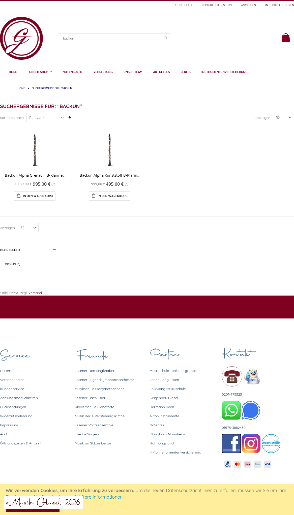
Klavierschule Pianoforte (94, 407)
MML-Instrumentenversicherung (175, 452)
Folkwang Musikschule (168, 389)
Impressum (9, 425)
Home (21, 88)
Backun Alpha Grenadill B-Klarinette (36, 175)
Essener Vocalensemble (94, 425)
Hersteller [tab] (10, 250)
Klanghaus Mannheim (167, 434)
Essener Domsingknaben (95, 370)
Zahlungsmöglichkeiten (19, 398)
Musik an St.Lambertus (93, 443)
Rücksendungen (13, 407)
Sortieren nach (12, 117)
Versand (35, 293)
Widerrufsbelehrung (16, 416)
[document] (148, 499)
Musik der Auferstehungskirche (100, 416)
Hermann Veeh (162, 407)
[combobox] (114, 38)
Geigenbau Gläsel (164, 398)
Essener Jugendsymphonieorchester (104, 379)
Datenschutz (10, 370)
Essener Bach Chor (90, 398)
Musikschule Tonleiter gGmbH (173, 370)
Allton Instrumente (164, 416)
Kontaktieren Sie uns (217, 5)
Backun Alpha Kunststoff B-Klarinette (112, 175)
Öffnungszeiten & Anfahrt (20, 443)
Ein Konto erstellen (279, 5)
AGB (3, 434)
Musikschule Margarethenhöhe (100, 389)
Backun (12, 264)
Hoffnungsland (162, 443)
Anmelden (248, 5)
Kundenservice (12, 389)
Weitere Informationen (99, 497)
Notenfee (157, 425)
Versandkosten (12, 379)
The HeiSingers (87, 434)
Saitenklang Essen (164, 379)
